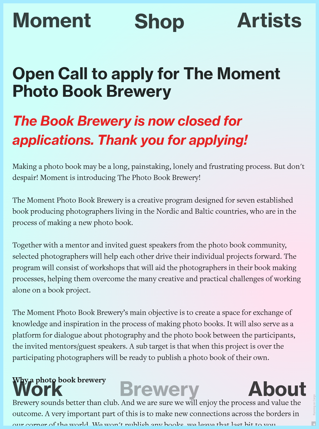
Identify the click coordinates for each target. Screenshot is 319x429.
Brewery (159, 388)
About (277, 388)
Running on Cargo (314, 404)
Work (37, 388)
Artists (269, 20)
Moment (51, 20)
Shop (159, 21)
